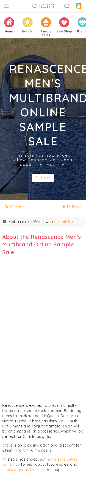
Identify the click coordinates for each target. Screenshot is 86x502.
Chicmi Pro (63, 221)
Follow (43, 178)
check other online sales (24, 469)
